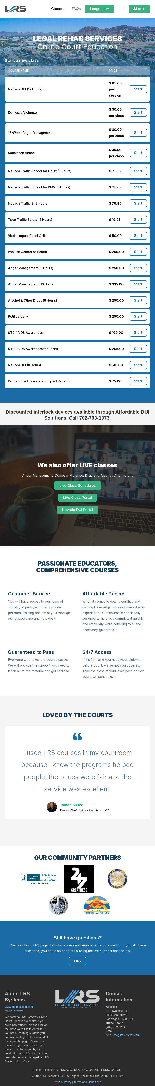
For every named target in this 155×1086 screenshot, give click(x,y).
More (26, 1061)
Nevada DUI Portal (77, 510)
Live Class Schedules (77, 485)
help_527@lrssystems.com (123, 1035)
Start (138, 89)
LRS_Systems (15, 1010)
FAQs (77, 961)
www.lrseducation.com (19, 1006)
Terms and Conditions (87, 1082)
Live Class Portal (77, 497)
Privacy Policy (62, 1082)
